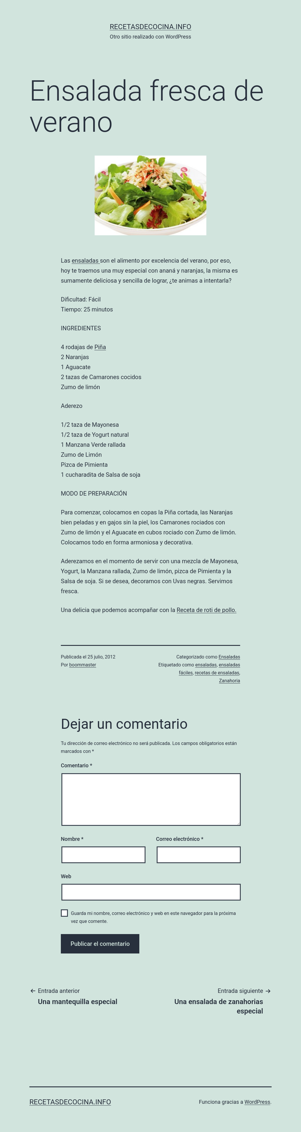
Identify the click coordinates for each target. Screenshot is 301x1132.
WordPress (257, 1102)
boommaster (82, 665)
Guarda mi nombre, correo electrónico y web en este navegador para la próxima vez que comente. (153, 917)
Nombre (72, 839)
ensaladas (86, 260)
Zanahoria (229, 680)
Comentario (76, 765)
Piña (100, 347)
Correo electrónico (179, 839)
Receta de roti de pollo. (206, 609)
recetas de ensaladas (217, 673)
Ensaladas (229, 657)
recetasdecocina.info (150, 27)
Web (66, 876)
